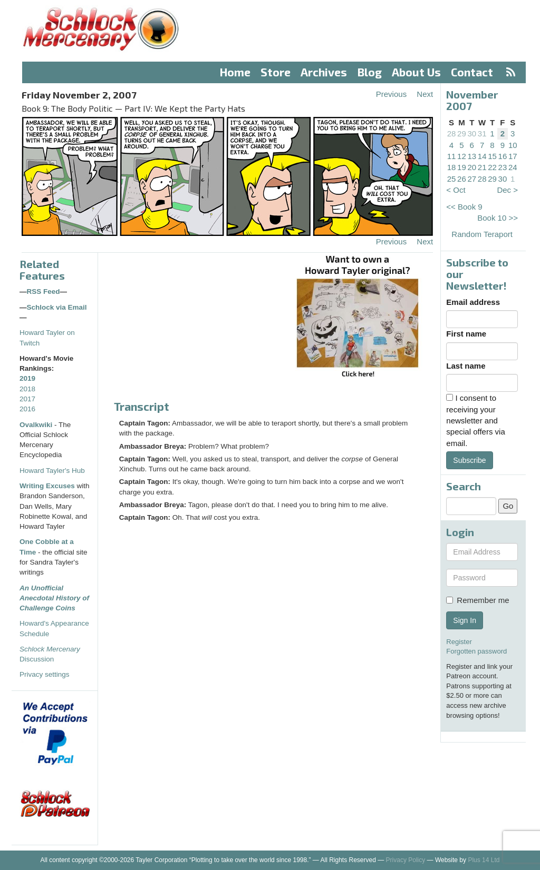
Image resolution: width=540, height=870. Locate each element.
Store (276, 71)
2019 (27, 378)
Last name (465, 365)
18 (451, 167)
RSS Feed (43, 291)
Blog (370, 71)
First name (466, 333)
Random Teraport (482, 234)
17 (512, 156)
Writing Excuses (47, 486)
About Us (416, 71)
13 (471, 156)
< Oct (455, 189)
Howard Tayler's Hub (52, 470)
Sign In (464, 620)
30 (471, 133)
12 (461, 156)
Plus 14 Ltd (483, 860)
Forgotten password (476, 651)
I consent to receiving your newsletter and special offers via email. (475, 420)
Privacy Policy (406, 860)
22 (492, 167)
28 (451, 133)
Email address (473, 302)
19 (461, 167)
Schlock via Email (57, 307)
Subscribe (469, 460)
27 (471, 178)
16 (502, 156)
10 (512, 145)
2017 (27, 399)
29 (461, 133)
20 (471, 167)
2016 (27, 409)
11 (451, 156)
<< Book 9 (464, 206)
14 (482, 156)
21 (482, 167)
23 (502, 167)
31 (482, 133)
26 (461, 178)
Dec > (507, 189)
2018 (27, 389)
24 (512, 167)
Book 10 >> (497, 217)
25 (451, 178)
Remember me (477, 600)
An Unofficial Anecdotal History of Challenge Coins (54, 598)
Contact (472, 71)
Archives (324, 71)
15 (492, 156)
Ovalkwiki (37, 425)
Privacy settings (45, 674)
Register (458, 642)
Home (235, 71)
